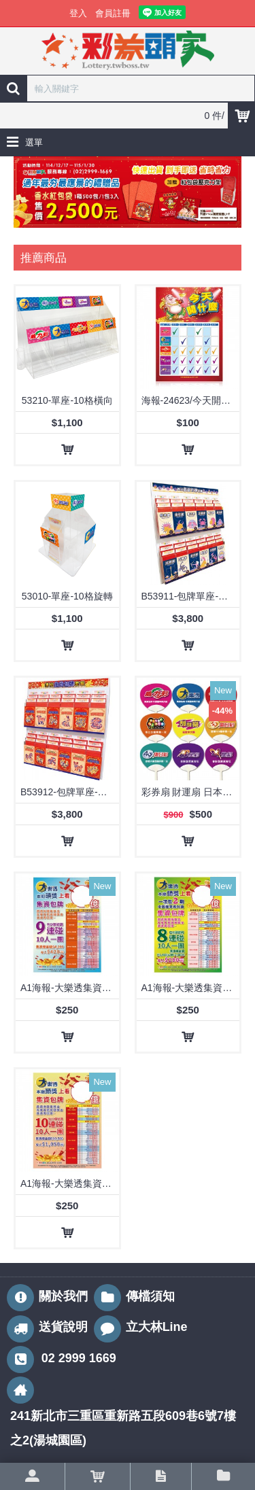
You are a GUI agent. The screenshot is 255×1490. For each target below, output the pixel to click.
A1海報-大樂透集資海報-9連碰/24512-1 (69, 987)
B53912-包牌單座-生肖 (68, 791)
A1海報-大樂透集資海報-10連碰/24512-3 (69, 1183)
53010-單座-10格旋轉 (67, 596)
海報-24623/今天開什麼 (190, 400)
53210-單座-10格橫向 (67, 400)
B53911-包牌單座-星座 (189, 596)
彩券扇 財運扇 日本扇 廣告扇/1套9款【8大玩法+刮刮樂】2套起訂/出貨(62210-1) (190, 791)
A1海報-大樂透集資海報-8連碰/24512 (190, 987)
